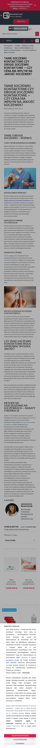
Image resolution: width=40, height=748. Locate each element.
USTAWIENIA (20, 743)
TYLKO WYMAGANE (20, 739)
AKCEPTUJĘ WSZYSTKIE (20, 735)
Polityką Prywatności (13, 726)
